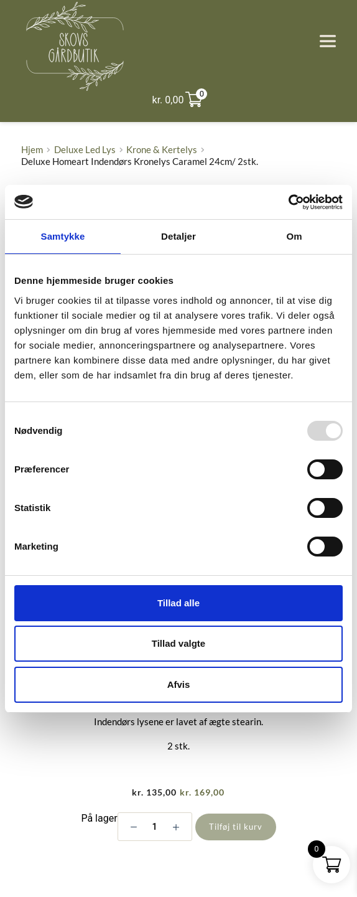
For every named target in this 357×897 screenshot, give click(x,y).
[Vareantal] (155, 826)
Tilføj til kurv (235, 827)
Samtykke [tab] (63, 236)
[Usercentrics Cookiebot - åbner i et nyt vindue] (288, 202)
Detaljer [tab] (178, 236)
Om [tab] (294, 236)
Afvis (178, 684)
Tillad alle (178, 603)
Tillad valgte (178, 643)
